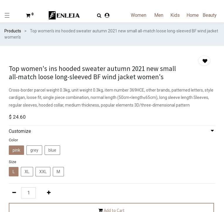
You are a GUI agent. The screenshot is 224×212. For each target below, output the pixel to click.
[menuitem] (142, 15)
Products (12, 31)
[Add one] (48, 192)
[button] (204, 60)
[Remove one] (14, 192)
